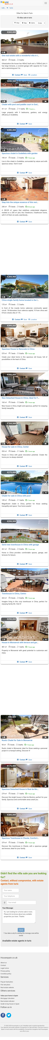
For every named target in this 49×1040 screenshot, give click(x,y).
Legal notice (5, 968)
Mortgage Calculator (7, 998)
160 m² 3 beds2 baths (18, 402)
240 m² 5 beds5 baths (18, 207)
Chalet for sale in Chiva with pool (16, 496)
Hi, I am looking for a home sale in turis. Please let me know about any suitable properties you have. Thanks (19, 916)
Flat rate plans (5, 985)
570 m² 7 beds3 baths (18, 353)
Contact (3, 965)
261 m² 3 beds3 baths (18, 549)
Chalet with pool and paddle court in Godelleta (22, 104)
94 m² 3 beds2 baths (18, 745)
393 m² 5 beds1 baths (18, 451)
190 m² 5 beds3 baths (18, 158)
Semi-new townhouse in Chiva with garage (20, 544)
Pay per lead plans (7, 982)
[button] (7, 8)
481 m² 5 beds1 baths (18, 647)
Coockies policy (6, 974)
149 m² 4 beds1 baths (18, 500)
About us (4, 963)
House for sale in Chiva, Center (15, 447)
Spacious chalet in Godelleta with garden (20, 153)
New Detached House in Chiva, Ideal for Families (23, 398)
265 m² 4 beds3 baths (18, 598)
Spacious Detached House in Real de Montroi (21, 789)
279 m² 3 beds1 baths (18, 793)
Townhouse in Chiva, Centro (14, 593)
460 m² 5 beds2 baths (13, 60)
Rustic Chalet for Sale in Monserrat (17, 740)
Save (24, 75)
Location (32, 75)
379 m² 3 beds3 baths (18, 842)
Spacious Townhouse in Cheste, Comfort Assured (23, 838)
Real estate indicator (7, 1001)
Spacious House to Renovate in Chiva (18, 349)
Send (21, 930)
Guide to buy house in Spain (10, 1004)
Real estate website (7, 987)
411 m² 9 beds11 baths (19, 109)
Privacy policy (5, 971)
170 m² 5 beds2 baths (13, 304)
